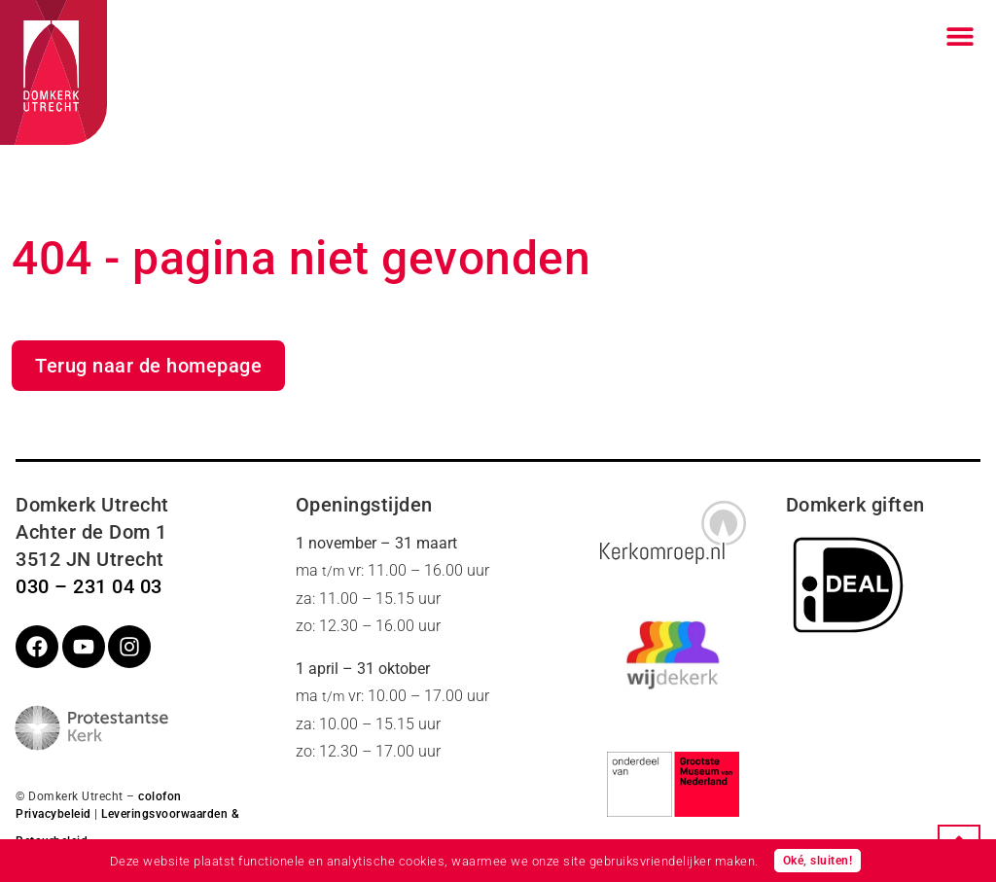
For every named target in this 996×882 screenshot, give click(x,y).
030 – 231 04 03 (89, 586)
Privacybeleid (53, 814)
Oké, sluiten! (818, 860)
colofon (160, 796)
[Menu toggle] (960, 36)
